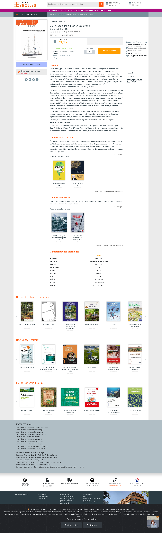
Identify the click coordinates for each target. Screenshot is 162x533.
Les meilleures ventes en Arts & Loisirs (29, 441)
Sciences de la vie (30, 453)
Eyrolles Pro (41, 498)
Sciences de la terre (31, 460)
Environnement (44, 464)
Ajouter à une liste (31, 64)
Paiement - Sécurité (66, 500)
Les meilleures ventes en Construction (29, 432)
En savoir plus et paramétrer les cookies (81, 519)
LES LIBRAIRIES (42, 494)
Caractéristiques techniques (134, 81)
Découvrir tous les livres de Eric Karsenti (109, 191)
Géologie (42, 460)
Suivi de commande (66, 496)
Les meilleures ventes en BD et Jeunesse (30, 449)
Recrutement (87, 500)
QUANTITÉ (89, 49)
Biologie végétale (51, 455)
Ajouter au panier (109, 51)
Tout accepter (71, 525)
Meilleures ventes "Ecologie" (30, 383)
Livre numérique (65, 502)
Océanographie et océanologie (50, 462)
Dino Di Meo (64, 29)
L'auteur (130, 76)
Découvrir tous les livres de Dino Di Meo (109, 245)
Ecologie (41, 453)
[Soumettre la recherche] (101, 4)
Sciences (19, 453)
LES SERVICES (87, 494)
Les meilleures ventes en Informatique (29, 430)
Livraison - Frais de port (67, 498)
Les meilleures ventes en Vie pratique (29, 444)
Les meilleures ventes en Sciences (28, 437)
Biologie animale (51, 457)
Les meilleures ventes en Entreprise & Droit (31, 434)
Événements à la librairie (90, 502)
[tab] (68, 41)
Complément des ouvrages (91, 498)
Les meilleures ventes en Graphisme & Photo (32, 427)
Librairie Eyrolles (43, 496)
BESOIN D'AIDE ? (65, 494)
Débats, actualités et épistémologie (51, 467)
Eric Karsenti (54, 29)
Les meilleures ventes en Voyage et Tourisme (32, 446)
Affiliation (86, 496)
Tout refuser (92, 525)
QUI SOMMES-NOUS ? (22, 494)
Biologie (41, 455)
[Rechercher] (73, 4)
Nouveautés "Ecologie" (27, 340)
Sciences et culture (31, 467)
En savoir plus (118, 154)
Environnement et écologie (74, 467)
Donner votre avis (74, 32)
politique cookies (82, 509)
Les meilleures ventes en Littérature (29, 439)
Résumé (130, 73)
